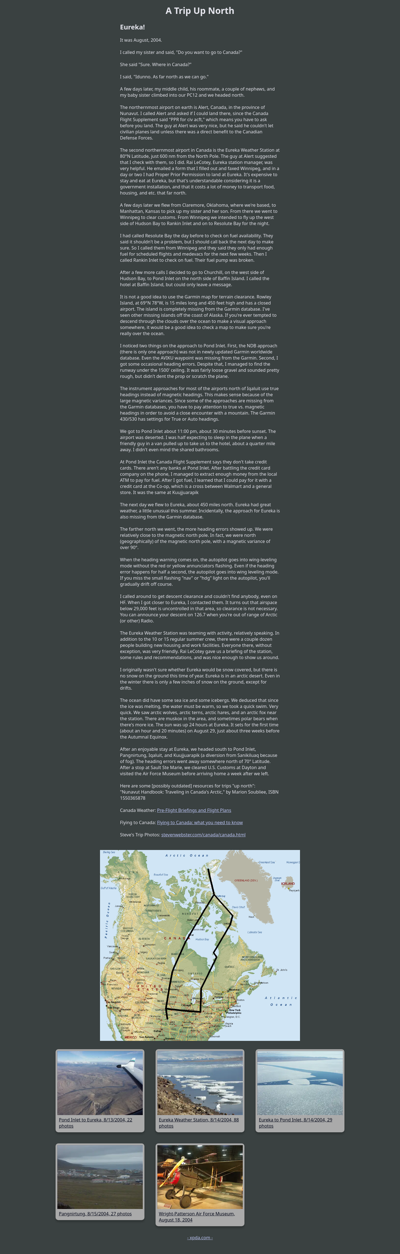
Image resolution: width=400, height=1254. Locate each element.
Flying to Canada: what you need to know (200, 822)
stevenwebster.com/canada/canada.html (203, 835)
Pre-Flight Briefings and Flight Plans (194, 810)
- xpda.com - (200, 1238)
